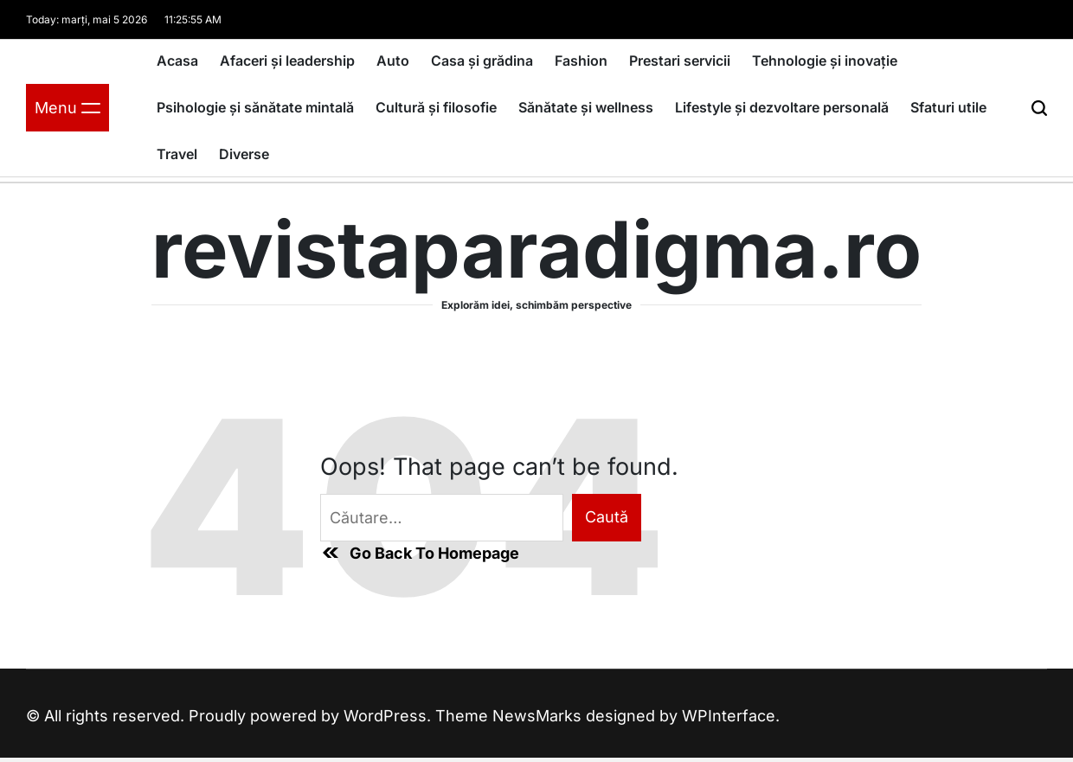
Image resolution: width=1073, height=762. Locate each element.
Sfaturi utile (948, 107)
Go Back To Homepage (419, 552)
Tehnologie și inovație (824, 60)
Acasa (177, 60)
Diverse (244, 154)
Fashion (581, 60)
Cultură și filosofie (436, 107)
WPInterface (728, 716)
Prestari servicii (679, 60)
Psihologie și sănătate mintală (255, 107)
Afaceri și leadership (287, 60)
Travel (177, 154)
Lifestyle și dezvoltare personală (782, 107)
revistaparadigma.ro (536, 250)
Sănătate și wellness (585, 107)
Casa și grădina (482, 60)
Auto (392, 60)
